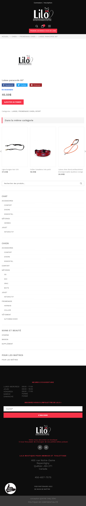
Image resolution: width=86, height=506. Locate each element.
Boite (6, 288)
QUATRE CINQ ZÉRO (48, 499)
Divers (7, 210)
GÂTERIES (6, 219)
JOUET (4, 227)
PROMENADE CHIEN (27, 36)
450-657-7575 (43, 477)
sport (38, 111)
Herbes (7, 223)
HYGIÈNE (5, 335)
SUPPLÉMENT (7, 344)
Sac (5, 279)
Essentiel (8, 214)
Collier (7, 310)
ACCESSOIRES (7, 201)
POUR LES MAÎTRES (10, 360)
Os (5, 274)
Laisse (14, 111)
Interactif (9, 232)
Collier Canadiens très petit (40, 169)
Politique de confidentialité (43, 502)
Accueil (5, 36)
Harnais (7, 306)
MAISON (5, 339)
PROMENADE (7, 301)
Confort (8, 205)
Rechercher (81, 183)
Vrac (6, 283)
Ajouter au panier (12, 102)
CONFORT (6, 266)
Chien (14, 36)
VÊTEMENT (6, 315)
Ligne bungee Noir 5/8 (10, 169)
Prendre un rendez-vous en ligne (43, 31)
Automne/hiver (11, 319)
